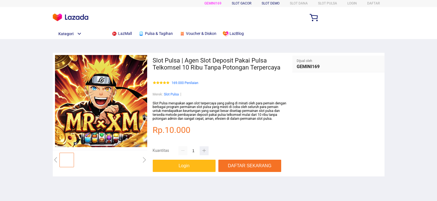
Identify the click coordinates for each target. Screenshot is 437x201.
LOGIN (352, 3)
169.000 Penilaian (185, 83)
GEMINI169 (212, 3)
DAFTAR (373, 3)
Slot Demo (271, 3)
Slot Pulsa (171, 94)
